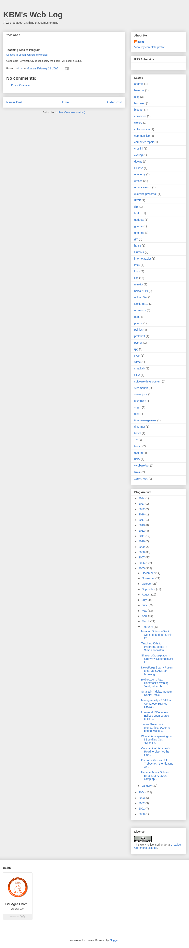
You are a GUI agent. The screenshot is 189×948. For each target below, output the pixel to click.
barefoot (139, 90)
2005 (142, 568)
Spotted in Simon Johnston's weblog (26, 54)
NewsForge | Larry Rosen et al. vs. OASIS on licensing (156, 671)
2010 (142, 541)
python (138, 342)
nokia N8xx (141, 291)
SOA (137, 375)
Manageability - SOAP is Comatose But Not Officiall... (156, 704)
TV (136, 439)
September (149, 589)
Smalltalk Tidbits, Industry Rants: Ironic (156, 693)
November (148, 578)
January (147, 785)
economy (139, 174)
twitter (138, 446)
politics (138, 329)
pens (137, 316)
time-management (145, 420)
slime (137, 362)
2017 (142, 519)
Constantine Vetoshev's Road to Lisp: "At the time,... (155, 752)
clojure (138, 122)
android (139, 83)
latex (137, 264)
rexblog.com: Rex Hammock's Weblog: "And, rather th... (155, 683)
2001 (142, 808)
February (148, 626)
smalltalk (139, 368)
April (145, 616)
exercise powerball (145, 193)
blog (136, 96)
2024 (142, 498)
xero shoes (141, 478)
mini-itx (138, 284)
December (148, 573)
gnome (138, 226)
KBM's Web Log (33, 14)
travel (137, 433)
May (145, 610)
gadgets (139, 219)
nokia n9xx (140, 297)
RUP (137, 355)
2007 (142, 557)
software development (147, 381)
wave (137, 472)
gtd (136, 239)
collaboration (142, 129)
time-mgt (139, 426)
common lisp (142, 135)
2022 (142, 509)
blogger (139, 109)
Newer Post (14, 102)
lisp (136, 278)
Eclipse (138, 168)
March (146, 621)
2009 (142, 546)
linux (137, 271)
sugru (137, 407)
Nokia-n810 (141, 303)
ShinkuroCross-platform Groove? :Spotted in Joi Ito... (157, 659)
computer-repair (144, 142)
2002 (142, 803)
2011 (142, 536)
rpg (136, 349)
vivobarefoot (141, 465)
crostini (138, 148)
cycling (138, 155)
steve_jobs (140, 394)
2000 (142, 814)
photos (138, 323)
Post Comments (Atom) (71, 112)
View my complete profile (149, 47)
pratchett (139, 336)
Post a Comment (20, 85)
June (145, 605)
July (144, 599)
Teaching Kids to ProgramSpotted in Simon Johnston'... (154, 647)
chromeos (140, 116)
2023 (142, 503)
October (147, 583)
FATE (137, 200)
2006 (142, 563)
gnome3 (139, 232)
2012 (142, 530)
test (136, 413)
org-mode (140, 310)
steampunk (141, 388)
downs (138, 161)
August (146, 594)
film (136, 206)
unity (137, 459)
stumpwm (140, 400)
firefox (138, 213)
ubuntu (138, 452)
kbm (141, 41)
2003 (142, 797)
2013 (142, 525)
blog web (139, 103)
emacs (138, 180)
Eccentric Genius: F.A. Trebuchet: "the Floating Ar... (157, 763)
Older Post (114, 102)
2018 (142, 514)
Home (65, 102)
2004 (142, 792)
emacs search (142, 187)
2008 (142, 552)
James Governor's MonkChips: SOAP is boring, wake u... (155, 728)
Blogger (113, 940)
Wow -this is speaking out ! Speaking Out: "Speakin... (156, 740)
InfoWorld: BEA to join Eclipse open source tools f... (155, 716)
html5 (137, 245)
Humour (139, 252)
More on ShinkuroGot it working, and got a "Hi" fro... (156, 635)
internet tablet (142, 258)
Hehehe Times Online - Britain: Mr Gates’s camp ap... (155, 776)
